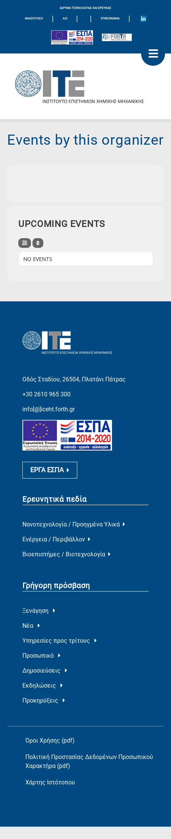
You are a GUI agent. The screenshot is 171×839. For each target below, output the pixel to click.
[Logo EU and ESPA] (72, 37)
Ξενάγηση (38, 610)
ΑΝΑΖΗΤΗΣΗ (34, 18)
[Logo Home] (85, 86)
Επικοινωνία (110, 18)
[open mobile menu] (153, 54)
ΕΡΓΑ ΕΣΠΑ (49, 470)
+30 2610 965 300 (46, 394)
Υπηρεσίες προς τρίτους (59, 640)
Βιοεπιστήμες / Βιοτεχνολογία (66, 554)
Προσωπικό (41, 655)
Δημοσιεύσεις (44, 670)
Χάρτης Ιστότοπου (50, 782)
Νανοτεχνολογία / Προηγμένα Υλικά (73, 524)
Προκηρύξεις (43, 700)
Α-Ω (65, 18)
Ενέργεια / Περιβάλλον (56, 539)
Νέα (31, 625)
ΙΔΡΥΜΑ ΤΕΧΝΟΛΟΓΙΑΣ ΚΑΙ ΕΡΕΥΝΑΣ (85, 8)
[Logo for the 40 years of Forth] (117, 37)
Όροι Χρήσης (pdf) (50, 740)
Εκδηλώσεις (42, 685)
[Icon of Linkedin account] (143, 19)
